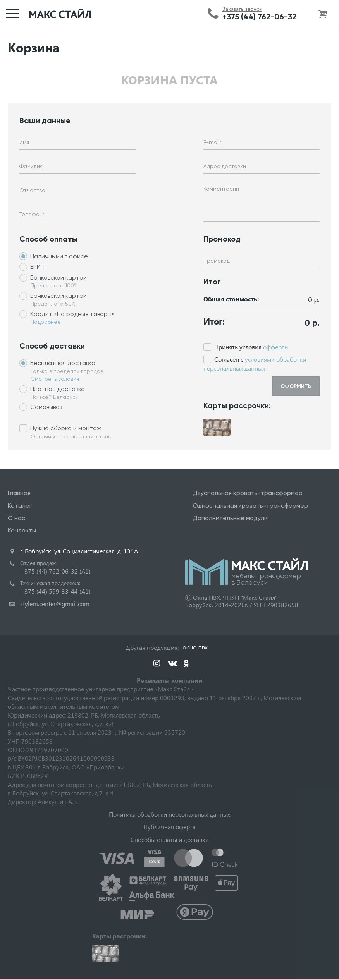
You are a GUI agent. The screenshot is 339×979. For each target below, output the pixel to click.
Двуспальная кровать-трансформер (248, 492)
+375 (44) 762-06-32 (259, 17)
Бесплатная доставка (62, 363)
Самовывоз (46, 406)
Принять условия (251, 347)
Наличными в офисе (59, 256)
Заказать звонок (242, 9)
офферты (276, 347)
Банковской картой (58, 277)
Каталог (20, 505)
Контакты (22, 530)
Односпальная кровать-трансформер (250, 505)
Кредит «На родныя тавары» (72, 314)
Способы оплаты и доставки (170, 839)
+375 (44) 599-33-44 (55, 591)
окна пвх (195, 647)
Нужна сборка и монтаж (65, 428)
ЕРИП (37, 266)
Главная (19, 492)
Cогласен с (254, 363)
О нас (16, 518)
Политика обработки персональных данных (169, 814)
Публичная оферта (169, 827)
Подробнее (46, 322)
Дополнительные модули (230, 518)
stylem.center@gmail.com (54, 603)
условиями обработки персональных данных (254, 363)
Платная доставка (57, 389)
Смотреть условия (55, 379)
